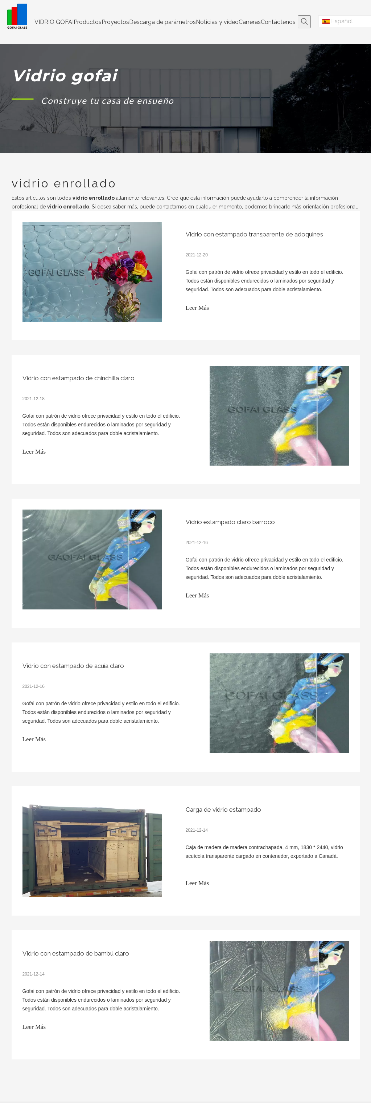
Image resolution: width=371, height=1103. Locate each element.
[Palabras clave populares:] (304, 21)
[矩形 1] (23, 98)
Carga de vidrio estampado (223, 809)
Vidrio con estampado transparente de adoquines (254, 234)
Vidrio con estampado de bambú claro (75, 953)
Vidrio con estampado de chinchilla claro (78, 378)
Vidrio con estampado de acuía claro (73, 665)
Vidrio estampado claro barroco (230, 522)
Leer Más (197, 307)
